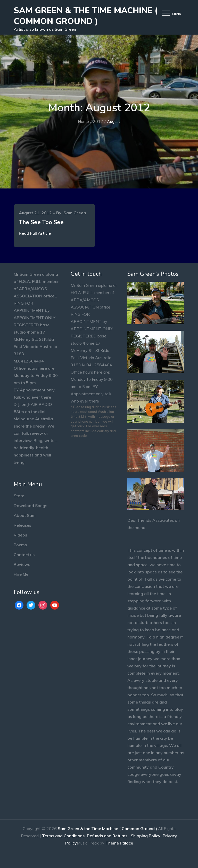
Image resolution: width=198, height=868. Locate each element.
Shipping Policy (145, 835)
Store (19, 495)
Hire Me (21, 574)
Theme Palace (119, 843)
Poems (20, 544)
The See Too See (41, 222)
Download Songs (30, 505)
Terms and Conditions (63, 835)
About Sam (25, 515)
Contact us (24, 554)
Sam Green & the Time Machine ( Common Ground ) (86, 16)
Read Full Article (35, 233)
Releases (22, 525)
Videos (20, 535)
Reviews (22, 564)
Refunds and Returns (107, 835)
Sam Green (74, 212)
